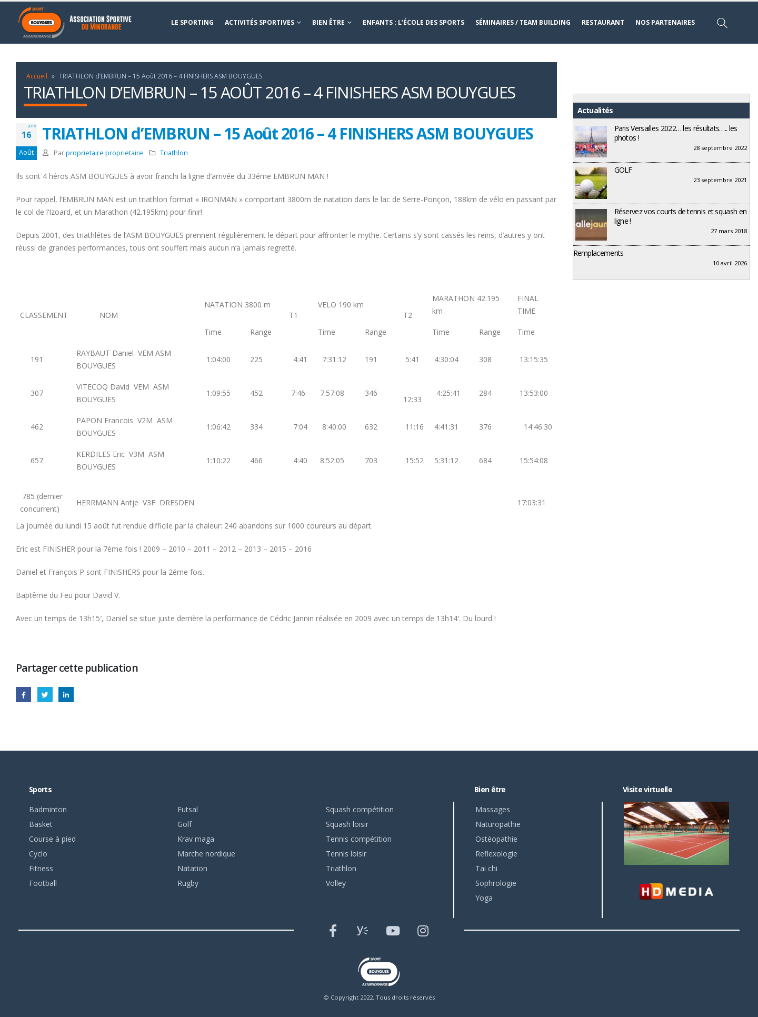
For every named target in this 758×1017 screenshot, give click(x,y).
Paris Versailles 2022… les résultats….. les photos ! (675, 133)
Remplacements (598, 253)
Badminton (48, 809)
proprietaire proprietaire (104, 152)
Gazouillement (45, 694)
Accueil (36, 76)
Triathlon (174, 152)
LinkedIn (66, 694)
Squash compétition (360, 809)
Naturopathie (498, 824)
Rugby (187, 883)
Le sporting (192, 22)
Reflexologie (496, 854)
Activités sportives (259, 22)
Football (43, 883)
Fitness (41, 868)
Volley (336, 883)
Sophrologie (495, 883)
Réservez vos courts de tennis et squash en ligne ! (680, 216)
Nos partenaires (665, 22)
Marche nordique (206, 854)
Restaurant (603, 22)
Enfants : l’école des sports (413, 22)
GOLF (623, 170)
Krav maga (195, 839)
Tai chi (486, 868)
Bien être (328, 22)
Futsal (187, 809)
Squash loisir (347, 824)
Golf (184, 824)
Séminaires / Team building (523, 22)
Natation (192, 868)
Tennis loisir (346, 854)
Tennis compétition (359, 839)
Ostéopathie (496, 839)
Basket (41, 824)
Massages (492, 809)
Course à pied (52, 839)
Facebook (23, 694)
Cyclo (38, 854)
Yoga (484, 898)
